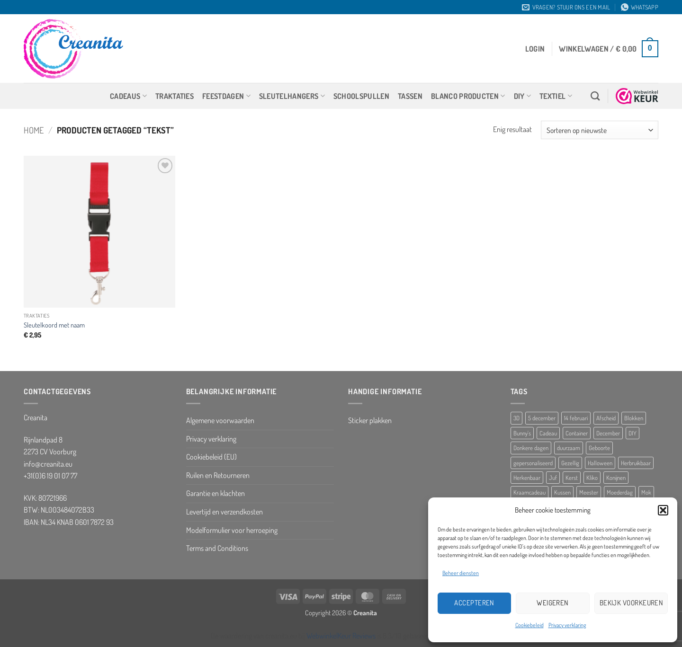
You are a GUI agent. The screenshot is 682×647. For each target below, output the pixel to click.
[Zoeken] (595, 96)
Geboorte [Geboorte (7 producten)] (599, 448)
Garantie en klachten (215, 493)
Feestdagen (226, 96)
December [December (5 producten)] (608, 433)
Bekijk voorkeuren (632, 602)
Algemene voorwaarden (220, 420)
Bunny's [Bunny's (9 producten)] (522, 433)
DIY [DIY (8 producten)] (632, 433)
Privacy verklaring (567, 625)
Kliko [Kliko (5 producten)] (592, 477)
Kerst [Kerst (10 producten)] (571, 477)
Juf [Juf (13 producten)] (553, 477)
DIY (522, 96)
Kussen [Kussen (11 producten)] (562, 492)
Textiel (555, 96)
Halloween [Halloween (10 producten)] (600, 463)
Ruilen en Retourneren (218, 475)
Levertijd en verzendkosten (224, 511)
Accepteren (474, 602)
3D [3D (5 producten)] (516, 418)
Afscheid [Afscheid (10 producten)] (606, 418)
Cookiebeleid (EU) (211, 456)
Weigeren (553, 602)
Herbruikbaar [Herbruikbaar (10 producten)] (636, 463)
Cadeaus (128, 96)
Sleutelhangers (292, 96)
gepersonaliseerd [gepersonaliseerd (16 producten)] (533, 463)
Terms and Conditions (217, 548)
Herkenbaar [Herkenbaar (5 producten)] (526, 477)
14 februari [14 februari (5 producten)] (576, 418)
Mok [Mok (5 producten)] (646, 492)
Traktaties (174, 96)
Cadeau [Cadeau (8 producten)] (548, 433)
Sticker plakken (370, 420)
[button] (663, 510)
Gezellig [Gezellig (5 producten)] (570, 463)
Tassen (410, 96)
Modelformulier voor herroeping (232, 530)
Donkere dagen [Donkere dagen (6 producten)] (530, 448)
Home (34, 129)
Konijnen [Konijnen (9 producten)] (616, 477)
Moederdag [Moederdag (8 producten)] (620, 492)
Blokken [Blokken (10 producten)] (633, 418)
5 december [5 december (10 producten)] (542, 418)
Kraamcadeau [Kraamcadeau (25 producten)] (529, 492)
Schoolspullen (361, 96)
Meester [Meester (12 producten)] (588, 492)
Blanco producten (468, 96)
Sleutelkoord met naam (54, 324)
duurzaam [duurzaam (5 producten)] (568, 448)
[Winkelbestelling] (599, 130)
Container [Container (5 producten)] (576, 433)
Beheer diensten (460, 572)
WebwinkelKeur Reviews (341, 635)
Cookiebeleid (529, 625)
